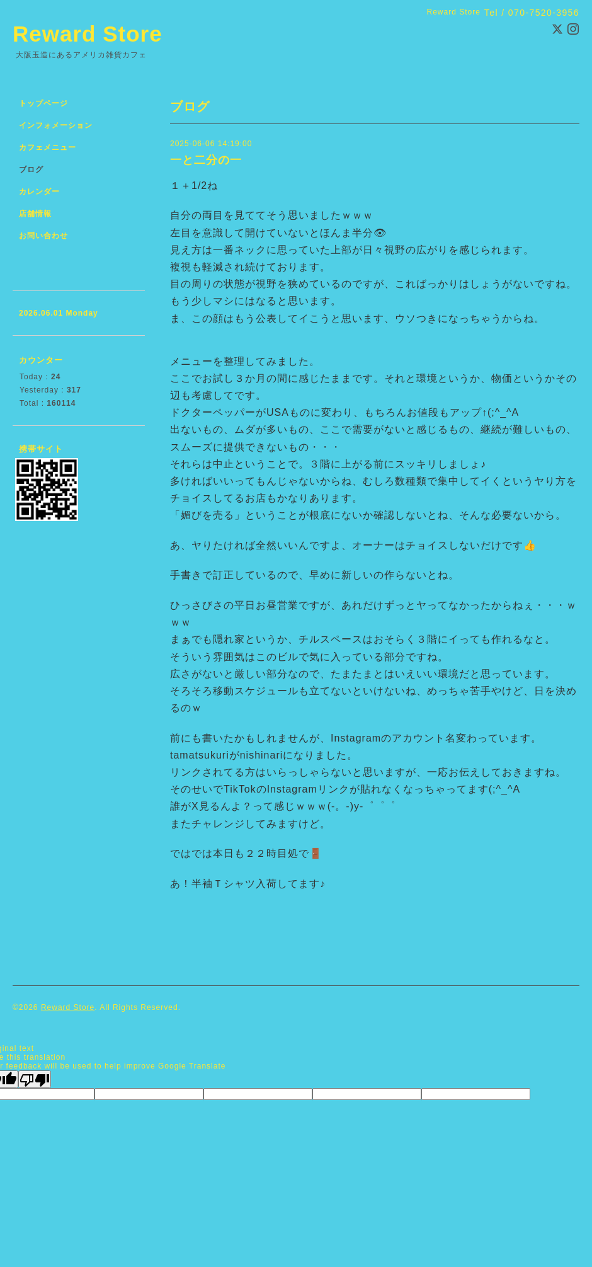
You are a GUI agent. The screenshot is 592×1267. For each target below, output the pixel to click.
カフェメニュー (47, 147)
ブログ (31, 169)
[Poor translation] (34, 1079)
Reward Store (87, 33)
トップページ (43, 103)
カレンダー (39, 191)
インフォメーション (56, 125)
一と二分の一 (206, 160)
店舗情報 (35, 213)
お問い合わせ (43, 235)
